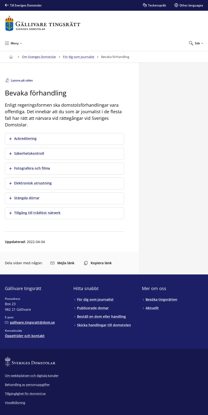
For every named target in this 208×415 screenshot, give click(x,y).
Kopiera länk (98, 263)
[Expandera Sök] (196, 43)
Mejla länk (62, 263)
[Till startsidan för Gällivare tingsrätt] (42, 23)
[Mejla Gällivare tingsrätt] (30, 322)
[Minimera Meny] (13, 43)
